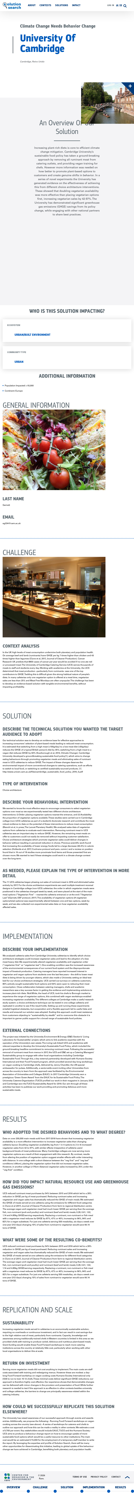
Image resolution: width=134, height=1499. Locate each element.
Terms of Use (80, 1476)
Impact (76, 5)
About (32, 5)
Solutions (61, 5)
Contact (116, 1476)
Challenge (40, 1487)
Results (120, 1487)
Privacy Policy (99, 1476)
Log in (110, 5)
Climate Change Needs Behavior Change (58, 26)
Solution (67, 1487)
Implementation (94, 1487)
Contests (45, 5)
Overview (13, 1487)
